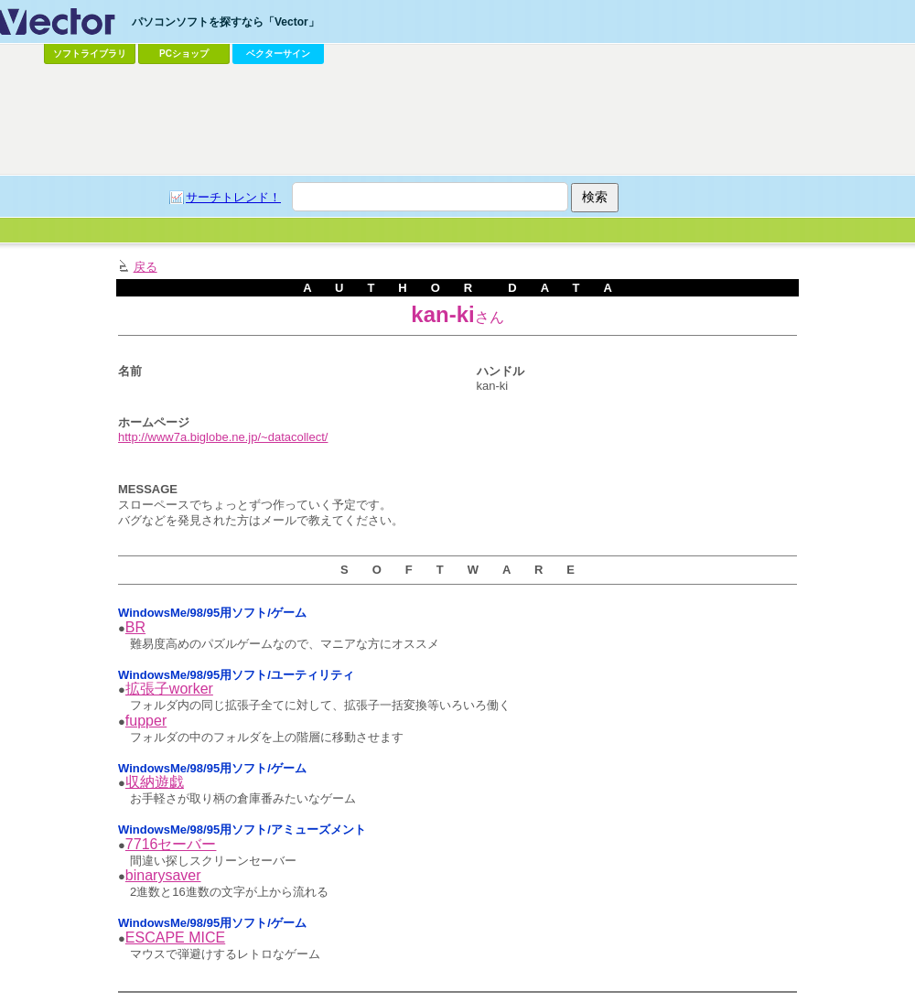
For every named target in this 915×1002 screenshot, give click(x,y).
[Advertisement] (171, 250)
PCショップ (184, 53)
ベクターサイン (278, 53)
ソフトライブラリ (89, 53)
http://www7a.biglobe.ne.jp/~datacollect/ (223, 437)
